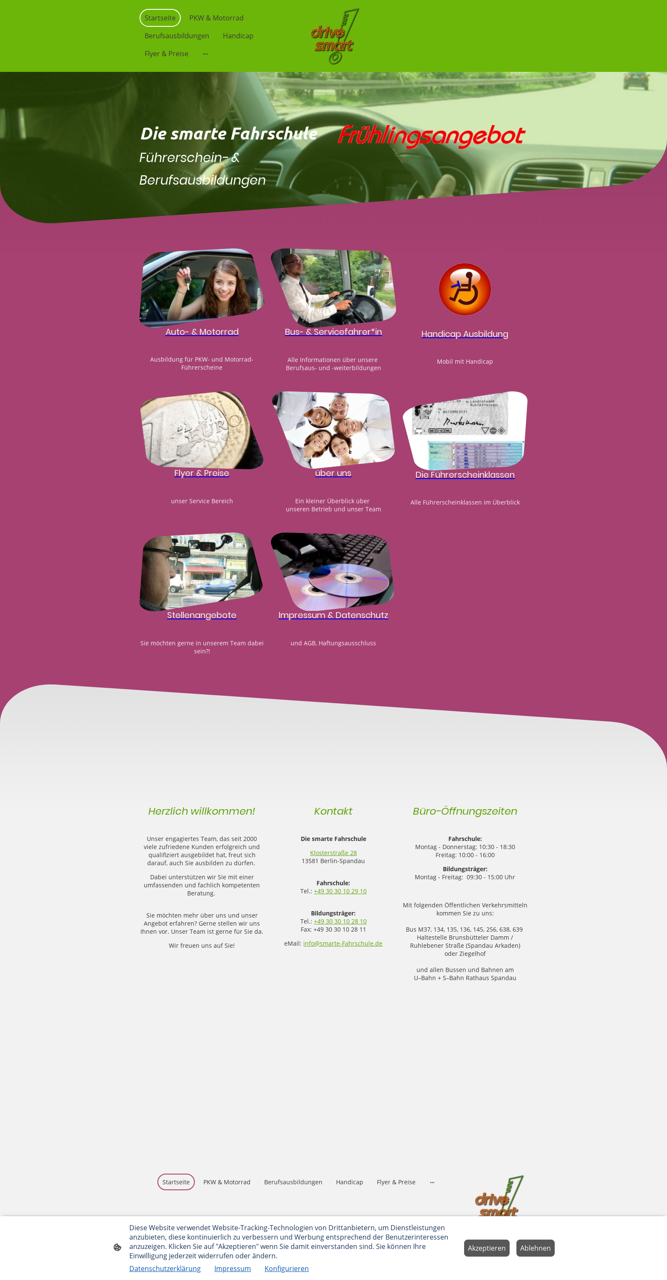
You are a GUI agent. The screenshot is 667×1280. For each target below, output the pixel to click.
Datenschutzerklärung (165, 1268)
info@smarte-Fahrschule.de (342, 943)
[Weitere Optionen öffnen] (205, 54)
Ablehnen (535, 1248)
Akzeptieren (487, 1248)
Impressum (232, 1268)
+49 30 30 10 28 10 (340, 921)
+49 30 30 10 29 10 (340, 891)
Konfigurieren (287, 1268)
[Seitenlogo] (333, 36)
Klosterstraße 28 (333, 853)
